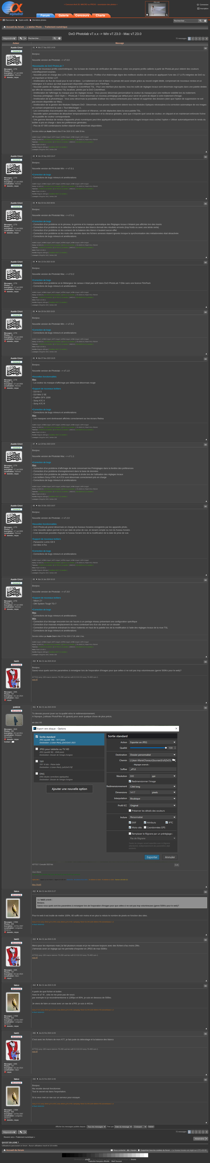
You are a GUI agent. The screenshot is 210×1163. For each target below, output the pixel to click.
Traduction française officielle (98, 1161)
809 (12, 924)
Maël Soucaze (116, 1161)
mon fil (34, 680)
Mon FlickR (36, 885)
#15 (34, 1033)
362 (12, 731)
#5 (34, 311)
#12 (34, 891)
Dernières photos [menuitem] (39, 20)
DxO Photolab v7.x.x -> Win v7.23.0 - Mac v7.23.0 (105, 34)
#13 (34, 939)
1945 (15, 692)
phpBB (87, 1159)
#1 (34, 47)
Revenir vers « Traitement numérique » (19, 1137)
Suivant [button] (206, 38)
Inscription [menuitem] (204, 9)
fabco (16, 891)
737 (12, 694)
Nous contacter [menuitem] (120, 1150)
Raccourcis (10, 20)
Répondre (8, 38)
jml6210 (16, 707)
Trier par (119, 1127)
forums (133, 1159)
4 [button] (199, 39)
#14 (34, 985)
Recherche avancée (205, 21)
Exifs (176, 865)
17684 (15, 922)
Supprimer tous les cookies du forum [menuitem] (155, 1150)
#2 (34, 156)
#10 (34, 661)
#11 (34, 707)
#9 (34, 579)
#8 (34, 506)
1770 (15, 69)
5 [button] (203, 39)
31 (12, 71)
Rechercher (200, 21)
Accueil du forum (15, 1150)
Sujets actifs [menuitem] (23, 20)
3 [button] (196, 39)
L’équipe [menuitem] (133, 1150)
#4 (34, 262)
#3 (34, 203)
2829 (15, 729)
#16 (34, 1079)
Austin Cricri (16, 47)
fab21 (16, 661)
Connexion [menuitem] (204, 5)
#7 (34, 444)
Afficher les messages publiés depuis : (81, 1127)
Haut (206, 152)
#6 (34, 358)
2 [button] (192, 39)
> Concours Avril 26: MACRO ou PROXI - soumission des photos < (90, 4)
